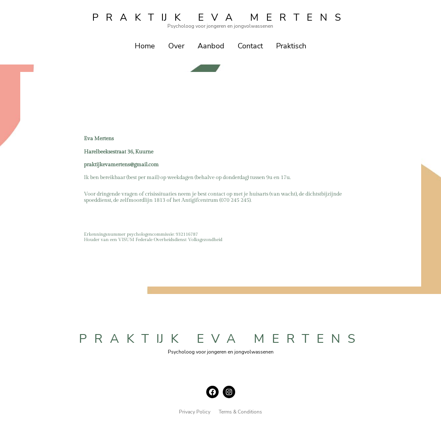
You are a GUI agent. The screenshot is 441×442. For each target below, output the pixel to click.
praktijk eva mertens (220, 17)
